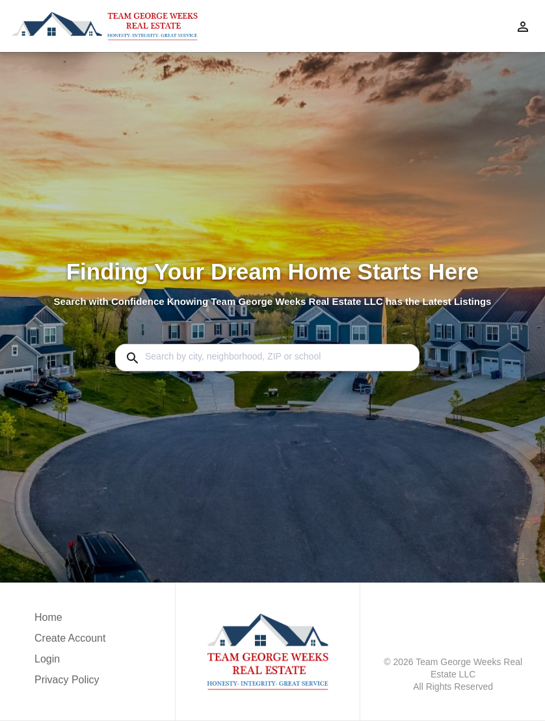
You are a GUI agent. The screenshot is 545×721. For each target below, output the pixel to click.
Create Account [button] (69, 638)
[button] (69, 662)
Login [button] (47, 658)
